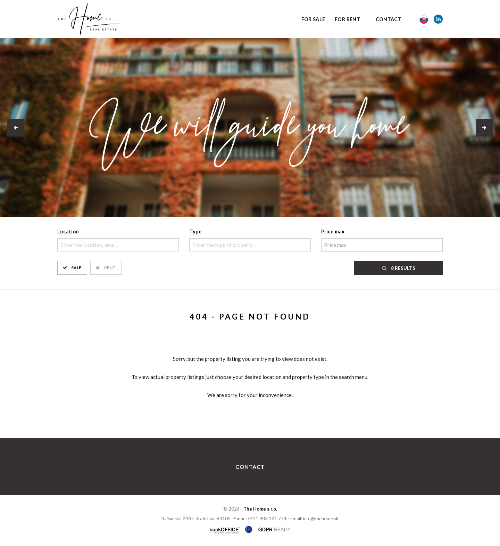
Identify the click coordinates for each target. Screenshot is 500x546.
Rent (110, 267)
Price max (332, 231)
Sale (76, 267)
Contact (389, 19)
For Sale (313, 19)
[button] (15, 127)
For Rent (347, 19)
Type (195, 231)
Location (68, 231)
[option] (250, 127)
